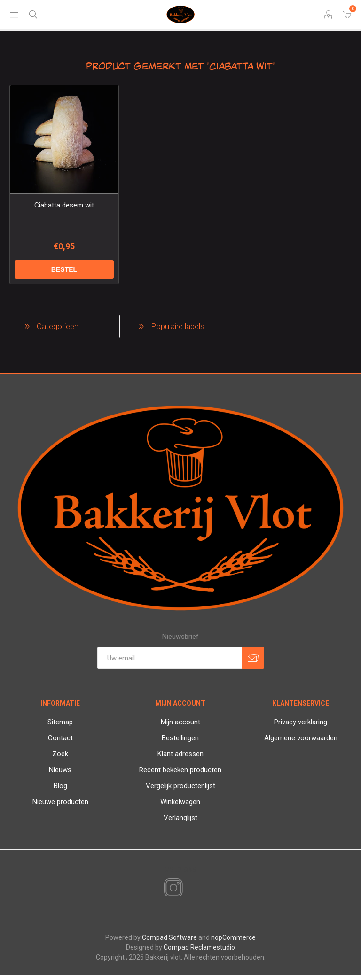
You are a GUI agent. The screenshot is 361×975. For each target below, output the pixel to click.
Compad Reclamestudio (199, 947)
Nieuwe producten (60, 802)
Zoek (60, 754)
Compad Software (169, 937)
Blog (60, 786)
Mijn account (180, 722)
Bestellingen (180, 738)
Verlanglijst (180, 818)
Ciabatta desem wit (64, 205)
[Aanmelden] (169, 658)
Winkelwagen (180, 802)
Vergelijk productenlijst (180, 786)
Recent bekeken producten (180, 770)
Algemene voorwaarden (300, 738)
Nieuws (60, 770)
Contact (60, 738)
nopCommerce (233, 937)
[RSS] (189, 888)
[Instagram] (171, 888)
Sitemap (60, 722)
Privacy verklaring (300, 722)
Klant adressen (180, 754)
